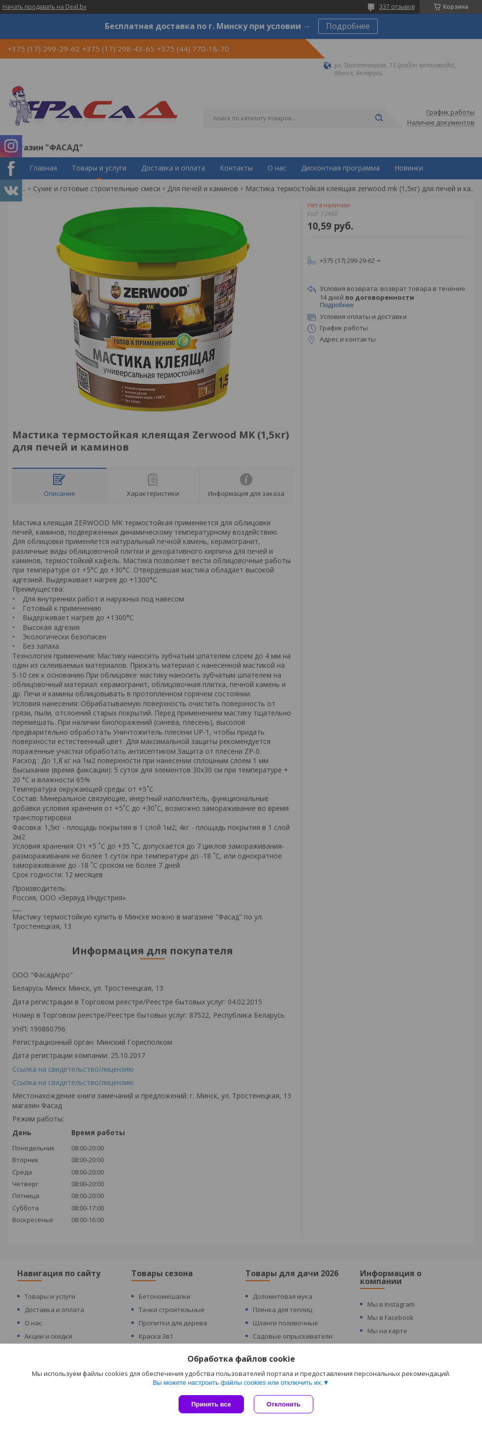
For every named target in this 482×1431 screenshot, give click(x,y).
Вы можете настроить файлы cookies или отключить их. (237, 1382)
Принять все (211, 1404)
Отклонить (284, 1404)
